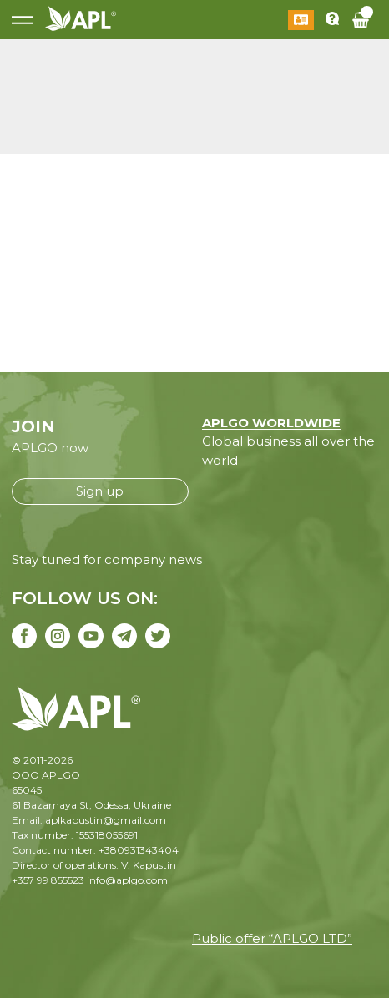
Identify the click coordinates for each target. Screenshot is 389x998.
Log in (301, 20)
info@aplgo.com (127, 880)
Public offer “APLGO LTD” (272, 938)
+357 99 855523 (48, 880)
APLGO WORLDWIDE (271, 423)
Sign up (100, 491)
